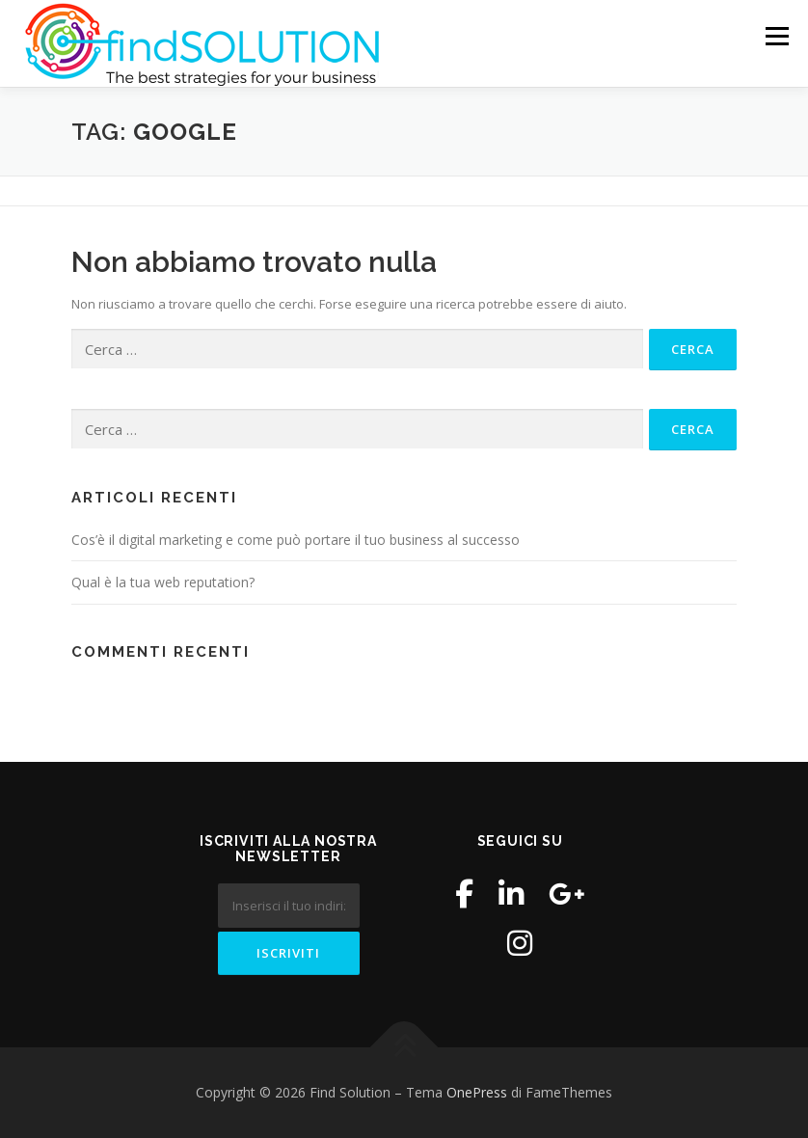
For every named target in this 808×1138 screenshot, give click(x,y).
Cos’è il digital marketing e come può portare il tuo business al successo (295, 539)
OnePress (476, 1092)
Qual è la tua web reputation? (163, 582)
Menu (777, 35)
